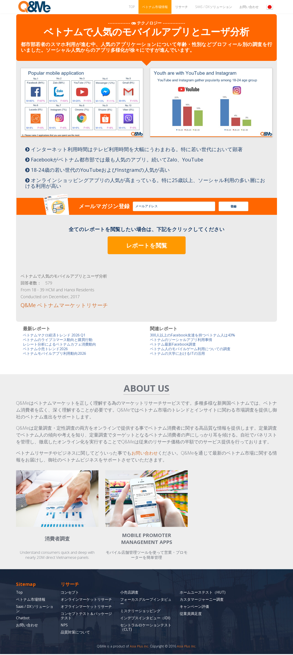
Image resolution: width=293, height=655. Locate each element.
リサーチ (181, 7)
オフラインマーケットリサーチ (86, 607)
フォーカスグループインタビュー (145, 602)
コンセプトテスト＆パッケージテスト (86, 616)
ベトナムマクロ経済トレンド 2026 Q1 (56, 335)
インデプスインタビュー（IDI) (145, 618)
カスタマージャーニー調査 (202, 600)
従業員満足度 (191, 614)
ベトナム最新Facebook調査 (174, 344)
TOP (132, 7)
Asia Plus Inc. (139, 647)
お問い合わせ (249, 7)
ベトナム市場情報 (155, 7)
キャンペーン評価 (194, 607)
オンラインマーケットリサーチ (86, 600)
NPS (64, 625)
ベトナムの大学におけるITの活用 (179, 354)
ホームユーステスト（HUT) (202, 593)
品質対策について (75, 633)
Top (19, 593)
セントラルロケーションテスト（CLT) (145, 628)
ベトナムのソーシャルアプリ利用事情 (183, 339)
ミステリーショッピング (140, 611)
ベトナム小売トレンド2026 (47, 349)
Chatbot (23, 618)
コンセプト (70, 593)
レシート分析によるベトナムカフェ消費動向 (62, 344)
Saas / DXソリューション (213, 7)
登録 (233, 206)
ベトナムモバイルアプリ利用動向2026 (56, 354)
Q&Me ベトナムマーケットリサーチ (61, 305)
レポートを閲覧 (146, 245)
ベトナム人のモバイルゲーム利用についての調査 (193, 349)
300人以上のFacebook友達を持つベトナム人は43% (195, 335)
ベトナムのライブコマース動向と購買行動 (60, 339)
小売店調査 (129, 593)
